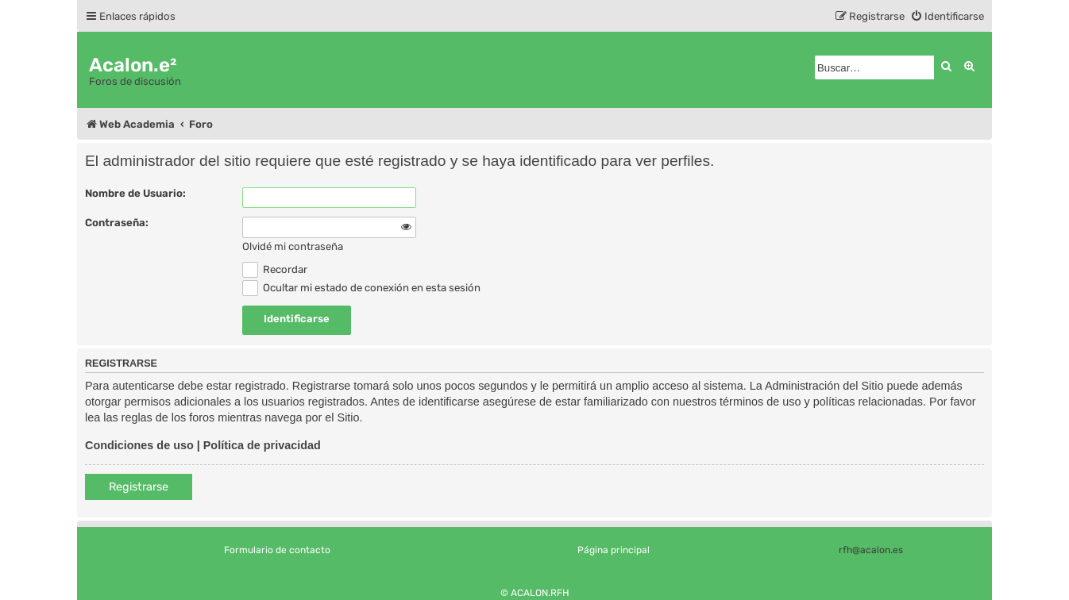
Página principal (613, 550)
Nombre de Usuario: (135, 193)
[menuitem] (947, 16)
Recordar (274, 269)
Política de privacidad (262, 445)
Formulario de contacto (277, 550)
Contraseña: (117, 223)
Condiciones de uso (139, 445)
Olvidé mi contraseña (292, 246)
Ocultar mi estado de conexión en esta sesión (361, 288)
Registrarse (138, 487)
